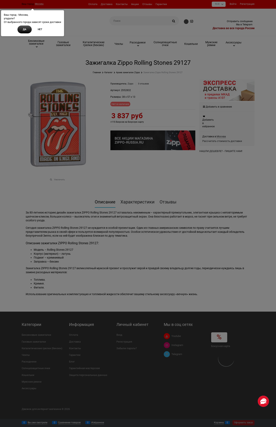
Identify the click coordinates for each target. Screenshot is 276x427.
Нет (40, 29)
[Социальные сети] (263, 401)
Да (24, 29)
